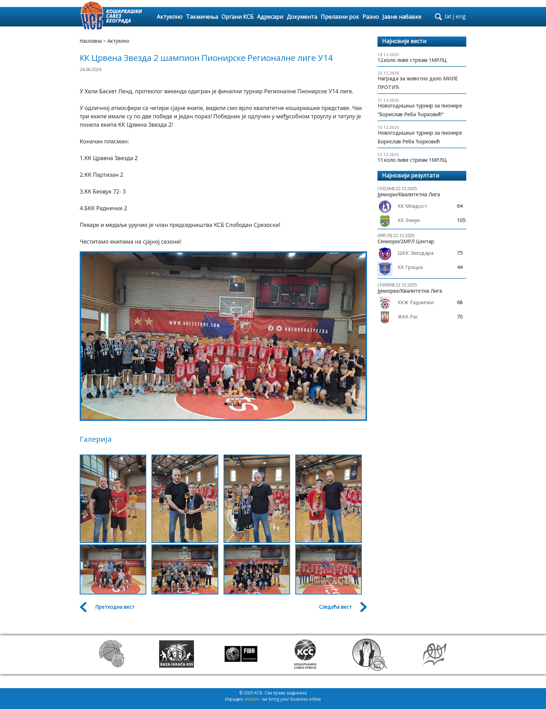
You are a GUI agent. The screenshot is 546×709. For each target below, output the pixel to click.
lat (448, 16)
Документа (302, 17)
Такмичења (202, 17)
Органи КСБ (237, 17)
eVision (251, 699)
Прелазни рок (340, 17)
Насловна (91, 41)
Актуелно (169, 17)
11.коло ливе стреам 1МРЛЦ (412, 160)
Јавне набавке (401, 17)
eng (461, 16)
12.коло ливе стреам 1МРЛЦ (412, 60)
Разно (370, 17)
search (438, 16)
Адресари (270, 17)
